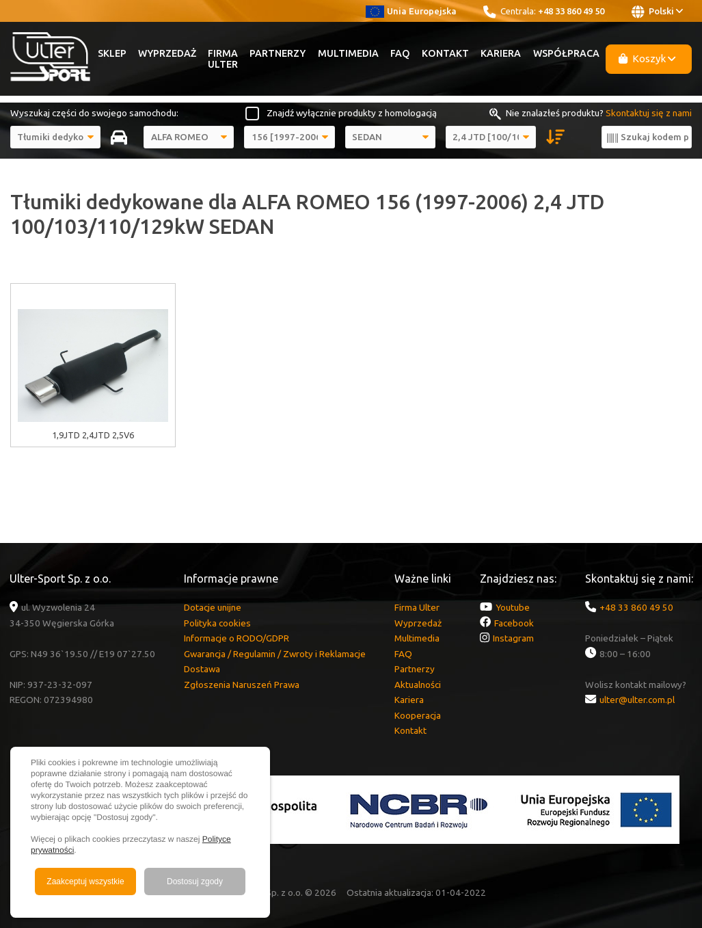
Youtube (513, 607)
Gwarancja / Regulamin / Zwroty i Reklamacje (275, 653)
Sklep (112, 53)
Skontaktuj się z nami (649, 112)
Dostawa (202, 668)
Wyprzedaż (167, 53)
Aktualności (417, 684)
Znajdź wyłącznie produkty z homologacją (352, 112)
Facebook (514, 623)
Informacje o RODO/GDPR (236, 638)
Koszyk (647, 58)
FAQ (400, 53)
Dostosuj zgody (195, 881)
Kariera (501, 53)
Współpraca (566, 53)
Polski (657, 11)
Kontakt (445, 53)
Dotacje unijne (212, 607)
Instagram (513, 638)
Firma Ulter (223, 59)
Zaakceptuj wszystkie (85, 881)
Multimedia (348, 53)
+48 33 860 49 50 (571, 11)
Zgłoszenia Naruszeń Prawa (241, 684)
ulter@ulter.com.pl (637, 699)
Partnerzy (277, 53)
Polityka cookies (217, 623)
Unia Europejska (411, 11)
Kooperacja (417, 715)
